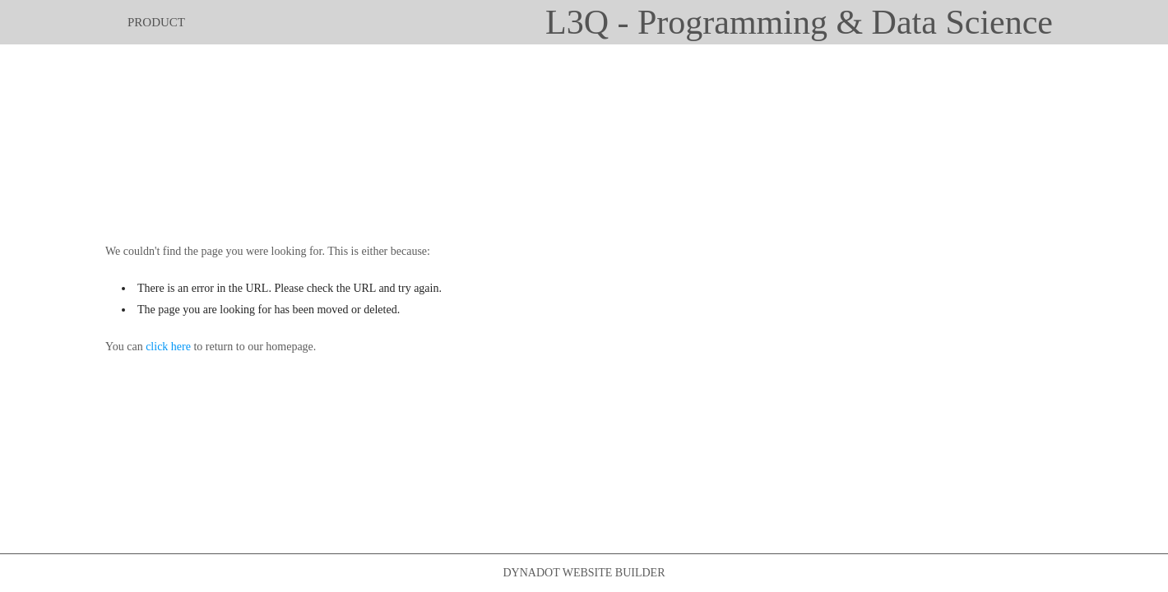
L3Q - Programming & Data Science (799, 22)
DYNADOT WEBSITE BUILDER (584, 573)
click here (168, 346)
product (156, 22)
